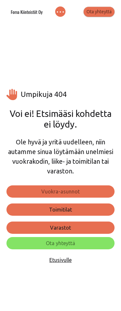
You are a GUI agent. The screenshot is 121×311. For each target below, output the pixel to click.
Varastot (60, 228)
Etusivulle (60, 260)
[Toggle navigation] (60, 11)
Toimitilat (60, 210)
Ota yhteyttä (99, 11)
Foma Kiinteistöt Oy (27, 11)
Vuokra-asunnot (60, 191)
